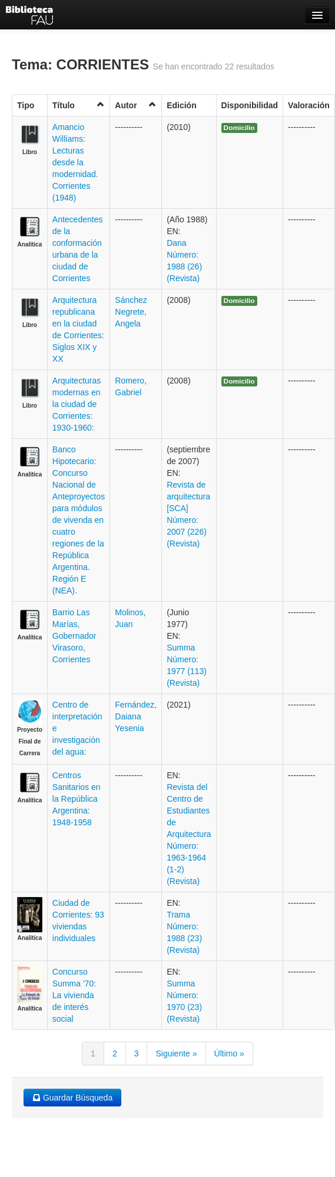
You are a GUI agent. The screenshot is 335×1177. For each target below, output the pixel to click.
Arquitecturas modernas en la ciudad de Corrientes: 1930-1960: (76, 404)
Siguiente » (176, 1053)
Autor (136, 105)
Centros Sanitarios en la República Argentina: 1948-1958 (76, 799)
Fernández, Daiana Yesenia (136, 716)
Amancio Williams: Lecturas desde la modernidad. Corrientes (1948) (75, 162)
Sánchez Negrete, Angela (131, 311)
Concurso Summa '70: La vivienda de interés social (74, 995)
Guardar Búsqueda (72, 1097)
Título (78, 105)
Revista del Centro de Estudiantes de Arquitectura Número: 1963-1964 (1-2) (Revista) (189, 834)
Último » (229, 1053)
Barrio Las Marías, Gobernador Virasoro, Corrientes (74, 636)
